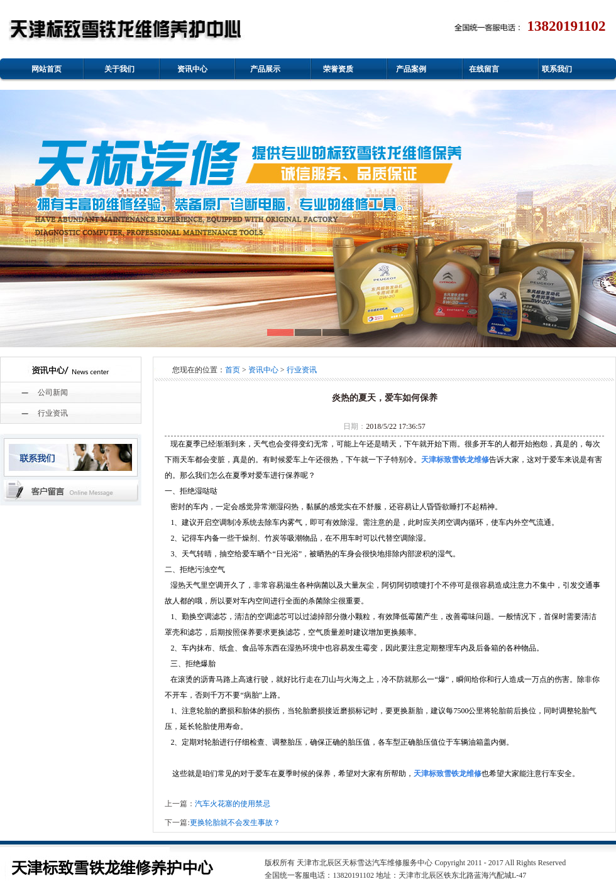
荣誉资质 (338, 69)
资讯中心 (192, 69)
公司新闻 (53, 392)
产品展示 (265, 69)
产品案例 (411, 69)
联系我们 (557, 69)
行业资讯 (53, 413)
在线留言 (484, 69)
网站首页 (46, 69)
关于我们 (119, 69)
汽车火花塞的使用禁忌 (232, 803)
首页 (232, 369)
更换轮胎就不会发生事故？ (235, 822)
